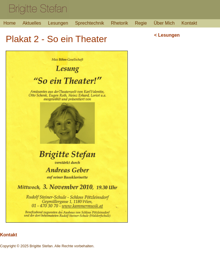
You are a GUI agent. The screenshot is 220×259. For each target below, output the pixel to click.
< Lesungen (167, 35)
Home (9, 23)
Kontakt (189, 23)
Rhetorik (119, 23)
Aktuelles (32, 23)
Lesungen (58, 23)
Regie (141, 23)
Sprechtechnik (89, 23)
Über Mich (164, 23)
